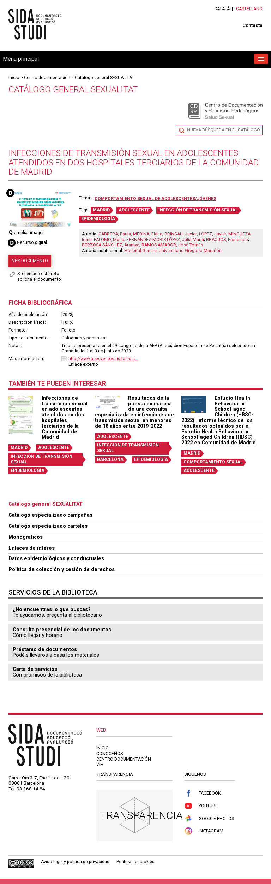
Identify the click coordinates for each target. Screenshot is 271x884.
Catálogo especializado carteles (48, 526)
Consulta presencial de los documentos (62, 629)
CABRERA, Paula (114, 234)
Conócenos (109, 753)
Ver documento (30, 260)
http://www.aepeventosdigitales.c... (103, 358)
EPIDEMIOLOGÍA (98, 218)
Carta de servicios (35, 669)
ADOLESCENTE (134, 209)
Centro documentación (47, 77)
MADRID (101, 209)
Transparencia (141, 815)
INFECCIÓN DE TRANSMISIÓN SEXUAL (198, 209)
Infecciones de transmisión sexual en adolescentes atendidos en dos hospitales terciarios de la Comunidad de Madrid (65, 417)
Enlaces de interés (31, 548)
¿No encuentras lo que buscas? (52, 609)
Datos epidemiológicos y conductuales (56, 558)
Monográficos (25, 537)
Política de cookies (135, 861)
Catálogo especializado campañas (50, 515)
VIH (99, 764)
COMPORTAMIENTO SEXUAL (213, 461)
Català (222, 8)
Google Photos (209, 818)
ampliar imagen (26, 232)
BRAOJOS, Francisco (227, 239)
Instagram (203, 831)
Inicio (13, 77)
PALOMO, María (109, 239)
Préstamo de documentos (45, 649)
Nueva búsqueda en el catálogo (223, 130)
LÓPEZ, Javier (212, 234)
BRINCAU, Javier (180, 234)
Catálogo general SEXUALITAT (104, 77)
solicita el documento (39, 279)
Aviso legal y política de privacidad (75, 861)
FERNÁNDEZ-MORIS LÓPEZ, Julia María (165, 239)
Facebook (202, 793)
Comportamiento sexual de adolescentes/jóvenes (155, 198)
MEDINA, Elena (147, 234)
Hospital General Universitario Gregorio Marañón (173, 250)
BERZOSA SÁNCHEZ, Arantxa (110, 244)
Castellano (249, 8)
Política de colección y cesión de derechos (61, 569)
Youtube (201, 806)
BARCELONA (110, 459)
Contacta (252, 25)
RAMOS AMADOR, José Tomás (172, 244)
